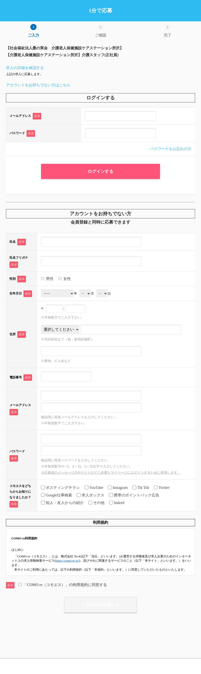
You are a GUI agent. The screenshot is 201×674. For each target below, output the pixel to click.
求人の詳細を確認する (25, 68)
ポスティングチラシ (60, 488)
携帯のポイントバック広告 (134, 495)
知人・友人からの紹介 (62, 503)
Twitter (161, 488)
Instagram (118, 488)
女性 (64, 279)
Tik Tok (140, 488)
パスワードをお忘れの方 (171, 149)
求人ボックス (90, 495)
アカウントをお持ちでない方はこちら (38, 85)
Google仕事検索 (56, 495)
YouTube (94, 488)
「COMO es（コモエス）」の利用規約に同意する (62, 585)
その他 (96, 503)
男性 (47, 279)
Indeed (116, 503)
